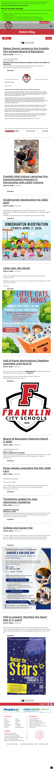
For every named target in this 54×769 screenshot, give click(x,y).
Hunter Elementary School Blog (11, 738)
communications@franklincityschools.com (15, 5)
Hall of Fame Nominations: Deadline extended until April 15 (26, 362)
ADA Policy (15, 742)
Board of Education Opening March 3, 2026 (26, 440)
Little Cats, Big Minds (17, 268)
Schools (5, 719)
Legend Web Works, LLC (31, 742)
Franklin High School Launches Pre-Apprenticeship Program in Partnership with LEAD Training (26, 179)
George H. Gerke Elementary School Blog (13, 736)
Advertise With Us (43, 742)
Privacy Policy (9, 742)
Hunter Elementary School (34, 723)
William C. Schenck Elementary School (37, 725)
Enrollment (17, 725)
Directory (6, 722)
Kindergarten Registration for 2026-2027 (26, 201)
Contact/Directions (19, 726)
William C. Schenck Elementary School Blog (13, 739)
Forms (16, 722)
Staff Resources (44, 22)
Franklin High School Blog (9, 732)
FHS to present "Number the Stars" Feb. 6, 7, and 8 (26, 618)
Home (5, 718)
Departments (7, 721)
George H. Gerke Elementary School (36, 722)
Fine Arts (6, 726)
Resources (17, 721)
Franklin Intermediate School (35, 721)
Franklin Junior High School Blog (11, 733)
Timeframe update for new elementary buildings (20, 500)
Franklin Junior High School (35, 719)
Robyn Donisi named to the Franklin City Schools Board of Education (26, 50)
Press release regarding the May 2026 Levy (24, 469)
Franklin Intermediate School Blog (11, 735)
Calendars (17, 719)
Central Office (32, 726)
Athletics (17, 723)
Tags (6, 38)
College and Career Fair (18, 527)
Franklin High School (33, 718)
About (16, 718)
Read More (9, 70)
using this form (30, 371)
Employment (7, 725)
